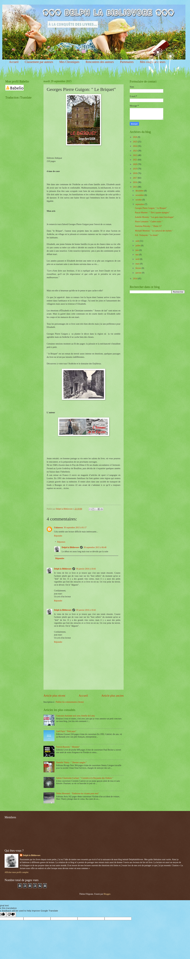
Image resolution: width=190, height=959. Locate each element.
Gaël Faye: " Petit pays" (66, 731)
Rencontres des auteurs (100, 62)
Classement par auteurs (39, 62)
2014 (135, 278)
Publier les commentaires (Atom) (70, 702)
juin (137, 250)
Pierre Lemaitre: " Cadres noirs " (149, 221)
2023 (135, 151)
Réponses (61, 542)
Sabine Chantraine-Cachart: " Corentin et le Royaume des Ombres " (84, 778)
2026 (135, 137)
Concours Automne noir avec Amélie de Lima (75, 716)
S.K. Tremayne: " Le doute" (146, 235)
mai (137, 254)
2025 (135, 142)
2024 (135, 146)
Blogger (107, 894)
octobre (139, 200)
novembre (140, 195)
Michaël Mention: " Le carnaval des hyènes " (154, 231)
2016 (135, 182)
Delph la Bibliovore (70, 547)
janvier (139, 273)
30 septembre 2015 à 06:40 (95, 547)
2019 (135, 169)
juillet (138, 245)
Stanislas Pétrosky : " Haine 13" (148, 226)
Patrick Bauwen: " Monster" (68, 747)
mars (138, 264)
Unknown (58, 527)
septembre (140, 204)
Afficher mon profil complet (16, 872)
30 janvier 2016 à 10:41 (86, 569)
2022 (135, 155)
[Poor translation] (11, 914)
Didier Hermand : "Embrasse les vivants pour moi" (77, 793)
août (138, 241)
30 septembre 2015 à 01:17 (75, 527)
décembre (140, 191)
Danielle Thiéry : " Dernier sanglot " (71, 762)
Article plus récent (54, 695)
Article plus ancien (112, 695)
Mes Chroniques (69, 62)
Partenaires (127, 62)
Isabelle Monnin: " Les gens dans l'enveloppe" (154, 217)
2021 (135, 160)
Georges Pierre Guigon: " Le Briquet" (151, 208)
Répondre (58, 536)
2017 (135, 178)
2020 (135, 164)
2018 (135, 173)
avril (138, 259)
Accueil (13, 62)
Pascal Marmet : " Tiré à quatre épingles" (152, 212)
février (139, 268)
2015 (135, 187)
